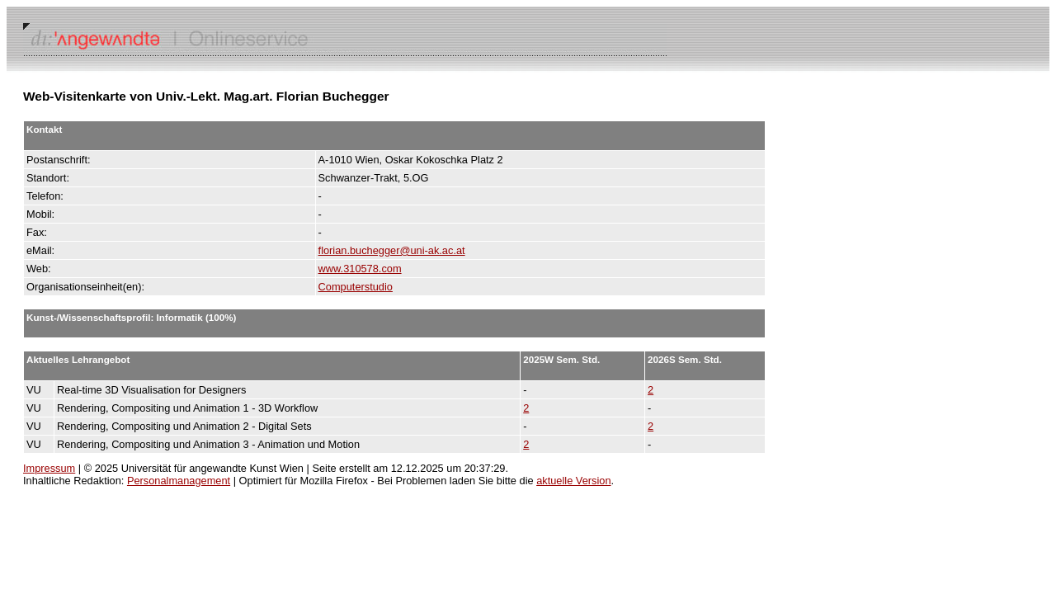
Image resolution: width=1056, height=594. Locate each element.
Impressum (49, 468)
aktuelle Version (573, 480)
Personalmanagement (178, 480)
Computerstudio (355, 286)
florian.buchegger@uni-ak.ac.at (391, 250)
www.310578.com (360, 268)
